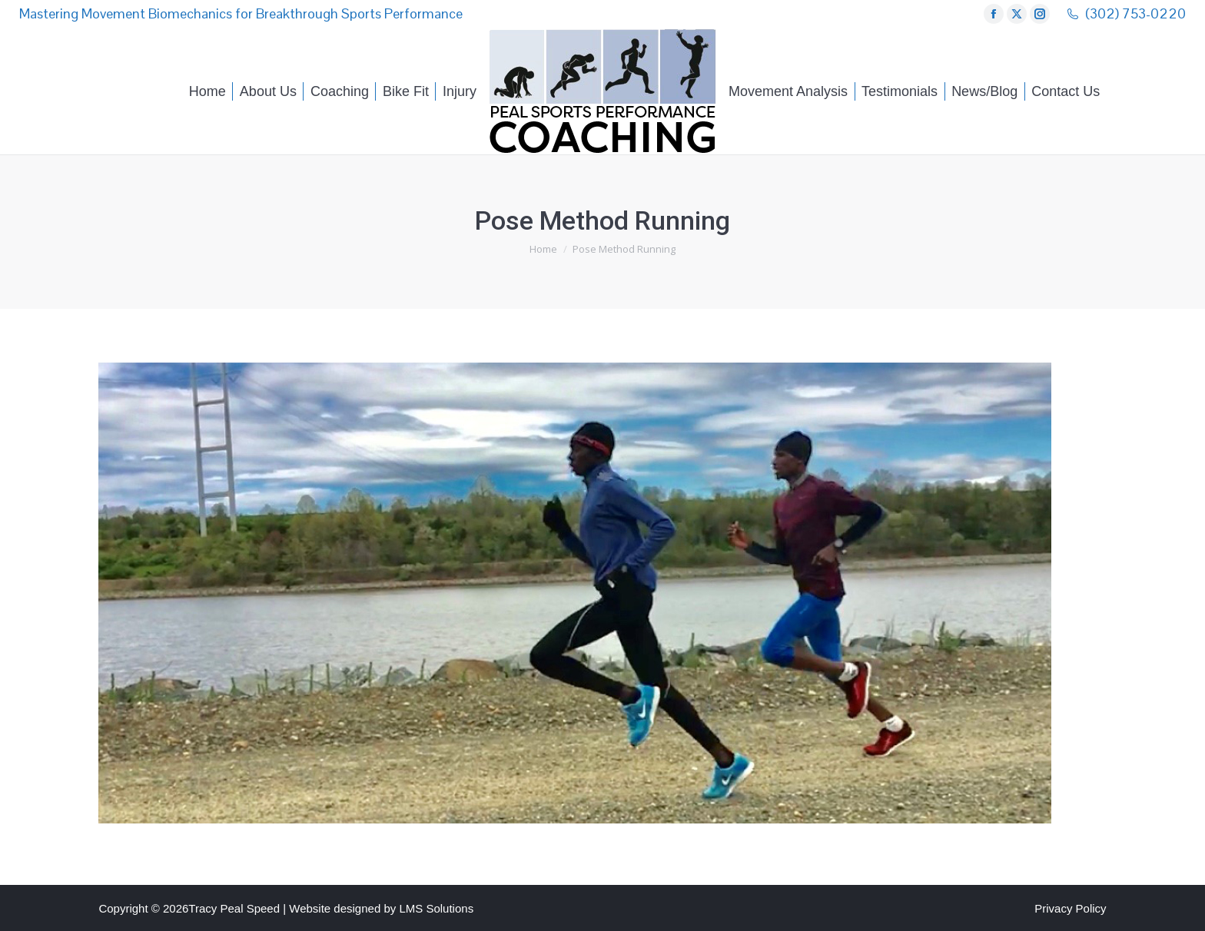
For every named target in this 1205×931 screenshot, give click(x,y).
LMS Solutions (436, 908)
